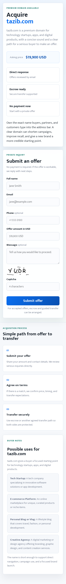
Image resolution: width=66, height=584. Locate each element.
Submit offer (33, 301)
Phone (15, 213)
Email (10, 195)
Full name (12, 179)
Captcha (11, 279)
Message (16, 245)
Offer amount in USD (18, 229)
